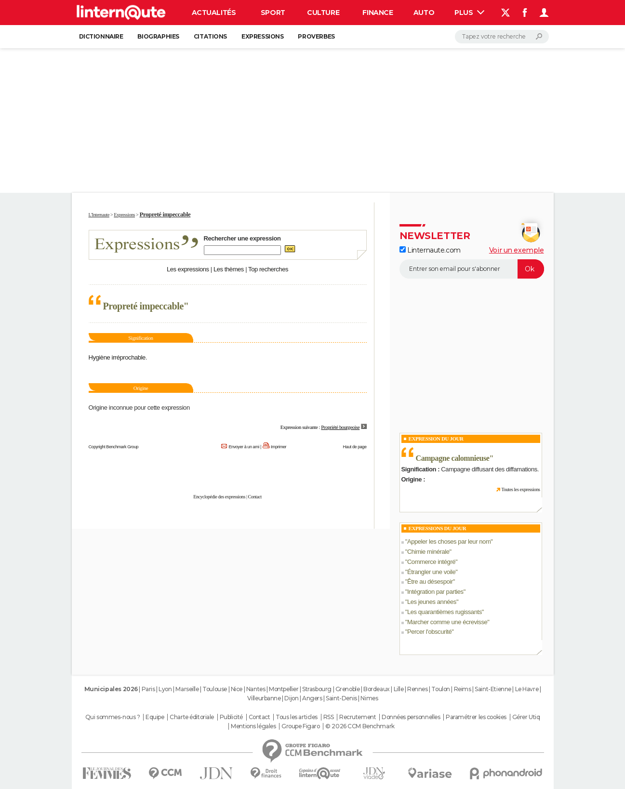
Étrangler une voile (431, 571)
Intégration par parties (435, 591)
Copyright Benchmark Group (114, 446)
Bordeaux (376, 689)
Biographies (158, 36)
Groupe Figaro (300, 726)
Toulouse (214, 689)
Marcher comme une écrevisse (447, 622)
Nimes (369, 698)
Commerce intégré (431, 561)
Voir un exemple (516, 250)
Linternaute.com (430, 250)
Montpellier (283, 689)
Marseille (187, 689)
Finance (377, 12)
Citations (210, 36)
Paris (148, 689)
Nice (236, 689)
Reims (462, 689)
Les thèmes (228, 269)
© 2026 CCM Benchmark (360, 726)
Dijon (291, 698)
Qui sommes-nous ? (112, 717)
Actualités (214, 12)
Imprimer (278, 446)
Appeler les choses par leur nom (449, 541)
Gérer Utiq (526, 717)
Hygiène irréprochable (117, 357)
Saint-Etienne (493, 689)
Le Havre (527, 689)
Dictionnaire (101, 36)
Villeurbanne (264, 698)
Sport (273, 12)
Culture (323, 12)
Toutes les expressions (520, 489)
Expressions (262, 36)
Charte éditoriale (192, 717)
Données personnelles (411, 717)
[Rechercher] (502, 36)
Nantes (255, 689)
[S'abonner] (471, 269)
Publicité (231, 717)
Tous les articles (297, 717)
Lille (399, 689)
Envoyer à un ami (243, 446)
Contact (255, 496)
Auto (423, 12)
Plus (469, 12)
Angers (312, 698)
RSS (328, 717)
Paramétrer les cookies (476, 717)
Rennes (417, 689)
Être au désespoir (430, 581)
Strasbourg (317, 689)
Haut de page (354, 446)
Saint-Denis (341, 698)
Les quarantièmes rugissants (444, 611)
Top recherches (268, 269)
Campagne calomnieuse (453, 458)
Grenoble (347, 689)
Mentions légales (253, 726)
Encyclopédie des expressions (219, 496)
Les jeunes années (431, 601)
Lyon (165, 689)
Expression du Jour (436, 438)
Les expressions (188, 269)
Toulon (440, 689)
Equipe (155, 717)
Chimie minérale (428, 551)
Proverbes (316, 36)
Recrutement (357, 717)
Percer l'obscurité (429, 631)
